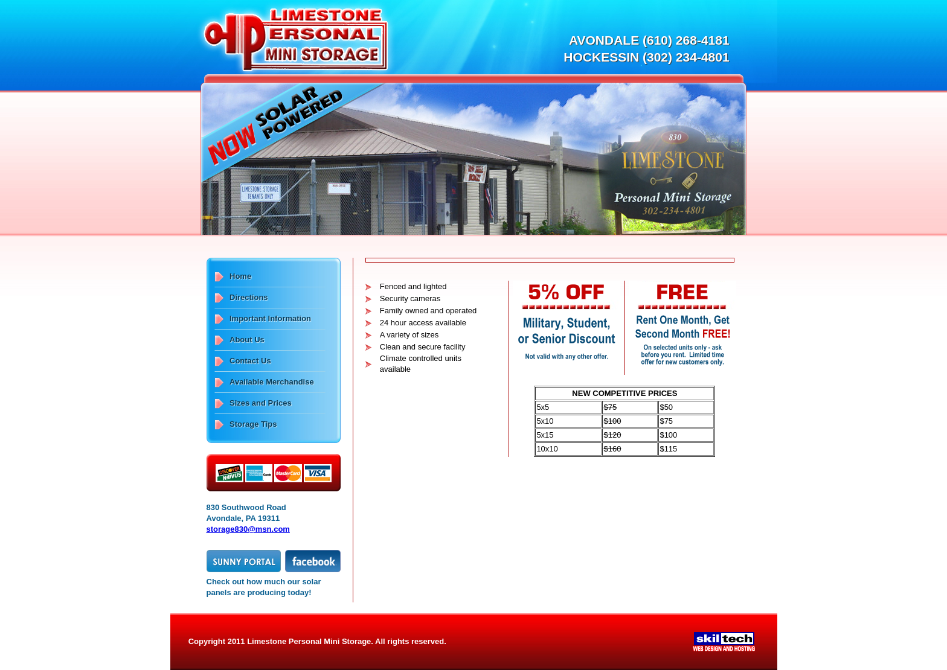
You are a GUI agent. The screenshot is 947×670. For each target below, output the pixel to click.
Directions (249, 297)
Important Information (270, 318)
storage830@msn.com (248, 529)
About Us (247, 339)
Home (240, 276)
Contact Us (250, 360)
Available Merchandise (272, 381)
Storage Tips (253, 424)
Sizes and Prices (261, 402)
